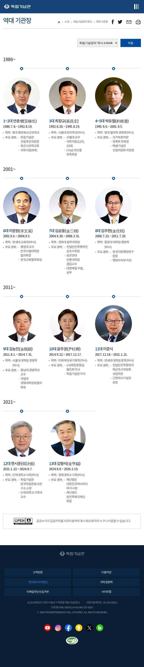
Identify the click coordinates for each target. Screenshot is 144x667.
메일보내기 (129, 22)
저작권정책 (106, 582)
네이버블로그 (99, 627)
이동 (130, 43)
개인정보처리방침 (38, 582)
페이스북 (68, 627)
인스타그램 (57, 627)
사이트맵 (106, 592)
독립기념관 (17, 6)
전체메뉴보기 (136, 6)
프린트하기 (138, 22)
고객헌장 (38, 572)
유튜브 (47, 627)
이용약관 (106, 572)
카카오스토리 (78, 627)
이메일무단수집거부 (38, 592)
